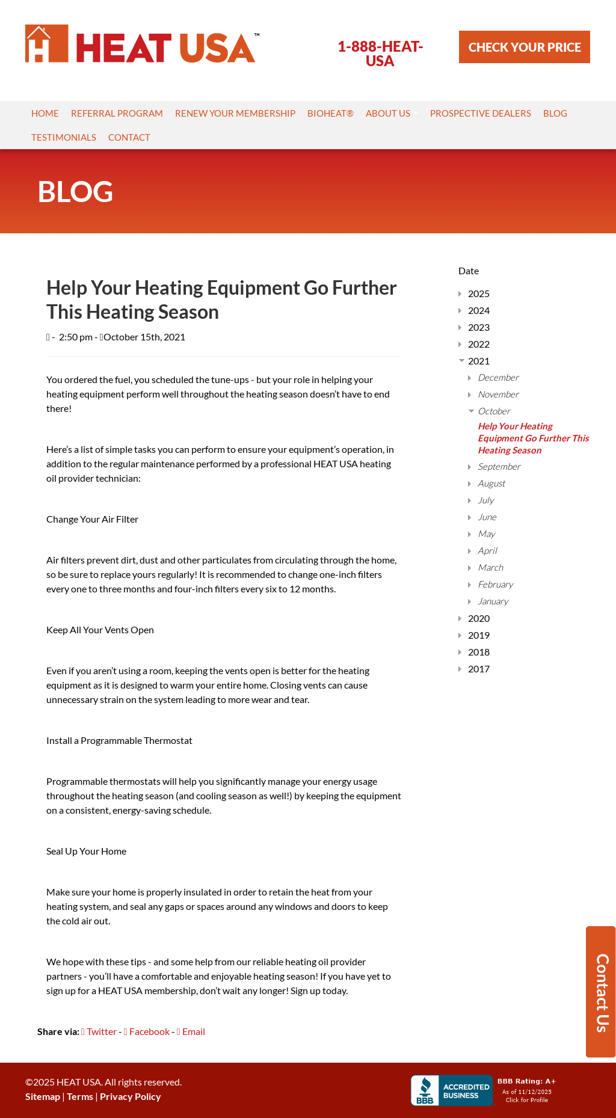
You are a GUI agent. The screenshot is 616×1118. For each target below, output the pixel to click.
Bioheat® (330, 113)
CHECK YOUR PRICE (525, 47)
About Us (392, 113)
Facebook (147, 1031)
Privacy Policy (130, 1096)
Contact (129, 137)
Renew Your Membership (235, 113)
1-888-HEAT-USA (380, 53)
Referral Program (117, 113)
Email (191, 1031)
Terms (80, 1096)
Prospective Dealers (480, 113)
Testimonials (63, 137)
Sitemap (42, 1096)
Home (45, 113)
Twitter (99, 1031)
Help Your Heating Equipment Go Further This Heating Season (533, 437)
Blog (555, 113)
